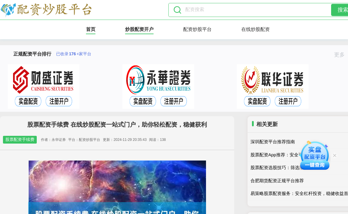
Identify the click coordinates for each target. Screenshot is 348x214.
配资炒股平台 (197, 29)
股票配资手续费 (19, 139)
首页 (90, 29)
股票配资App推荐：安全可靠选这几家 (287, 154)
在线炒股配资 (255, 29)
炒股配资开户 (139, 29)
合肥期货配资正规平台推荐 (277, 180)
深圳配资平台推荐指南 (272, 141)
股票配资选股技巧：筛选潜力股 (281, 167)
